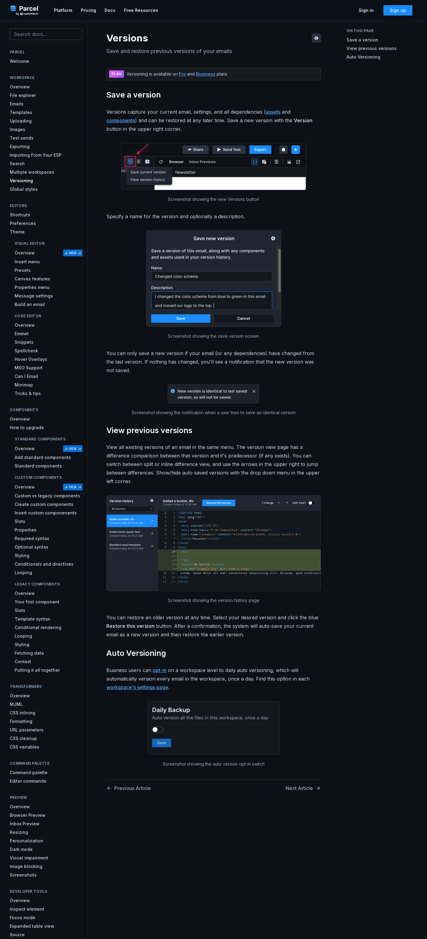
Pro (182, 73)
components (120, 120)
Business (205, 73)
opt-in (159, 670)
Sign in (366, 10)
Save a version (362, 39)
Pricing (88, 10)
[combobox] (46, 34)
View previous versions (372, 48)
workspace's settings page (137, 687)
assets (273, 112)
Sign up (398, 10)
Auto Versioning (363, 56)
